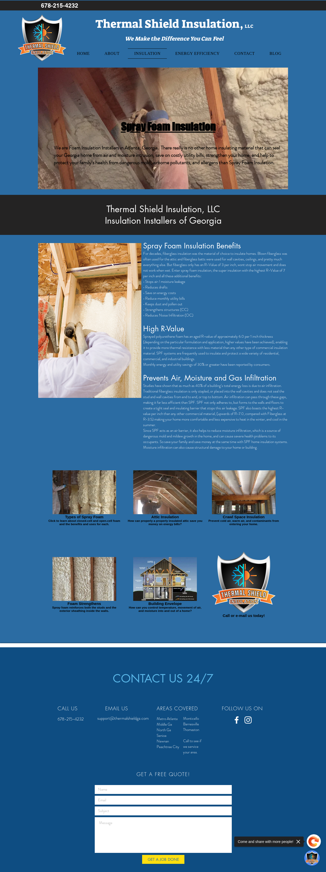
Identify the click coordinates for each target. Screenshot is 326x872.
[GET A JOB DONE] (163, 859)
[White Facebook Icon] (236, 720)
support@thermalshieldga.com (123, 718)
